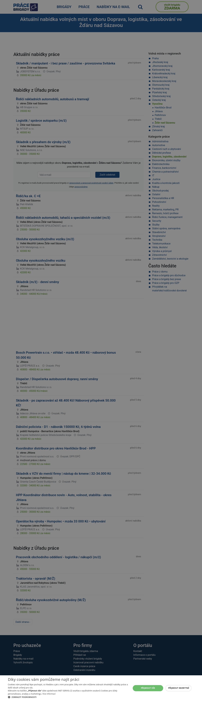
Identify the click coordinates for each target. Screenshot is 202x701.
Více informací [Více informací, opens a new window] (49, 693)
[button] (68, 697)
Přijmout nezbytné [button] (178, 688)
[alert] (101, 350)
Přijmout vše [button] (148, 688)
